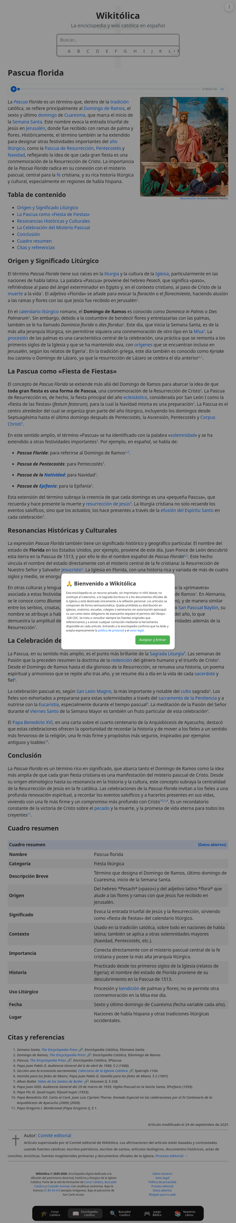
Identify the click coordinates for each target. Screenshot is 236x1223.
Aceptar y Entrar (152, 639)
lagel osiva (137, 631)
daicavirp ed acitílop (111, 631)
